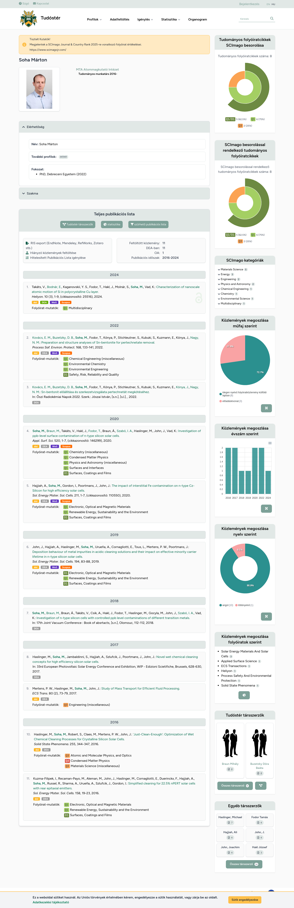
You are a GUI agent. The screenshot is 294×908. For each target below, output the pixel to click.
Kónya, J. (182, 387)
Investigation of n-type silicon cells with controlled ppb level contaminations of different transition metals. (113, 618)
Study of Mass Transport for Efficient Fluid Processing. (140, 688)
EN (268, 4)
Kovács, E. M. (41, 338)
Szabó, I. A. (124, 431)
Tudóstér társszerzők (78, 224)
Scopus (66, 302)
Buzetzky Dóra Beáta (259, 766)
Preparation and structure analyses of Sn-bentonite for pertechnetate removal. (98, 342)
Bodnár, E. (54, 287)
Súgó (24, 3)
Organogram (197, 19)
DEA (44, 302)
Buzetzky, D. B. (63, 338)
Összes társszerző (235, 785)
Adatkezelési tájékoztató (51, 902)
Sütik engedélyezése (245, 900)
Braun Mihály (230, 764)
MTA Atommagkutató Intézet (97, 69)
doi (35, 302)
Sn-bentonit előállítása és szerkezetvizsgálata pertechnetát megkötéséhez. (95, 392)
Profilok (94, 19)
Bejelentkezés (249, 4)
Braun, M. (53, 431)
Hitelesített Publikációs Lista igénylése (56, 258)
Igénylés (145, 19)
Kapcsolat (41, 3)
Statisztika (170, 19)
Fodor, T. (94, 431)
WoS (54, 302)
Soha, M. (137, 287)
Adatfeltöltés (119, 19)
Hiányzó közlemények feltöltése (51, 253)
